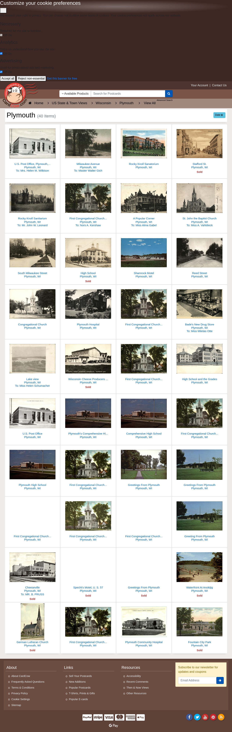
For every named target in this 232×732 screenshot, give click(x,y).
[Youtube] (205, 717)
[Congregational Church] (32, 308)
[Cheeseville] (32, 573)
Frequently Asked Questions (27, 681)
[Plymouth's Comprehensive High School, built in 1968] (88, 417)
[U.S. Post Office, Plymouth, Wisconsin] (32, 149)
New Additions (77, 681)
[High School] (88, 256)
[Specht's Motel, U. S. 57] (88, 571)
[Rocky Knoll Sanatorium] (144, 147)
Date (219, 114)
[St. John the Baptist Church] (199, 204)
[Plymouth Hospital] (88, 308)
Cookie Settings (20, 699)
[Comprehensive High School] (144, 417)
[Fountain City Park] (199, 625)
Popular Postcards (80, 687)
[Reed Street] (199, 256)
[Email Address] (197, 680)
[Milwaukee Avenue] (88, 149)
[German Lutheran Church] (32, 625)
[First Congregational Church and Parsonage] (88, 204)
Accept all (7, 78)
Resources (131, 667)
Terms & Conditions (22, 687)
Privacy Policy (19, 693)
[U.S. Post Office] (32, 417)
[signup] (220, 680)
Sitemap (16, 705)
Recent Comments (137, 681)
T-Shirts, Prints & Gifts (82, 693)
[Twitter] (197, 717)
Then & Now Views (138, 687)
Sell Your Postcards (80, 676)
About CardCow (20, 676)
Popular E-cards (78, 699)
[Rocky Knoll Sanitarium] (32, 204)
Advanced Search (165, 100)
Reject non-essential (31, 78)
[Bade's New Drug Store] (199, 310)
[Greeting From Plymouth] (199, 520)
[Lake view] (32, 364)
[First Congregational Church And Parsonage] (32, 520)
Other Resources (137, 693)
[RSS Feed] (221, 717)
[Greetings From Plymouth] (144, 468)
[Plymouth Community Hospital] (144, 625)
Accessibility (134, 676)
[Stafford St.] (199, 147)
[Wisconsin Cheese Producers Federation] (88, 362)
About (11, 667)
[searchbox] (128, 93)
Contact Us (219, 85)
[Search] (169, 93)
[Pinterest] (213, 717)
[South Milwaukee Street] (32, 256)
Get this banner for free (62, 78)
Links (68, 667)
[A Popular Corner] (144, 204)
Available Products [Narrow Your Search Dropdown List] (75, 93)
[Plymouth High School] (32, 468)
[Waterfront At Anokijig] (199, 571)
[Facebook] (189, 717)
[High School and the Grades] (199, 362)
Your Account (199, 85)
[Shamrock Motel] (144, 256)
